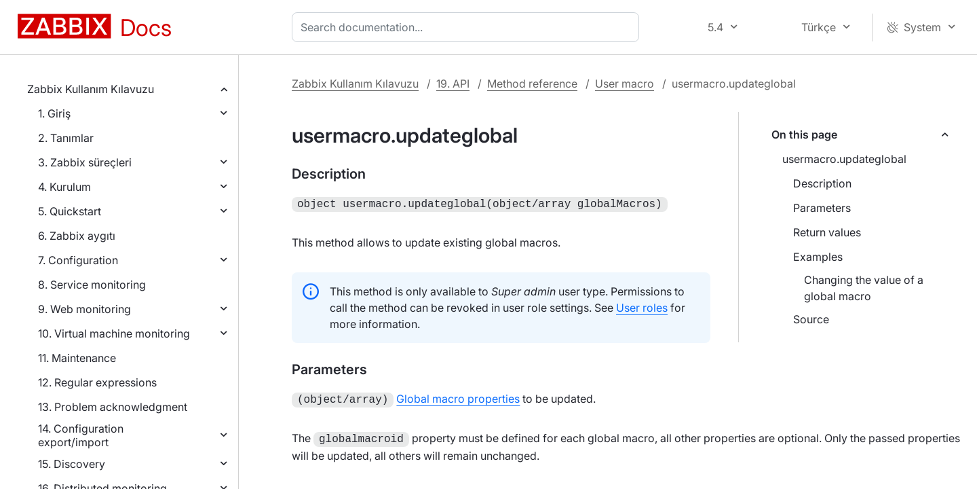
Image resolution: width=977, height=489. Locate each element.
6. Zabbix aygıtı (76, 235)
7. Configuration (78, 260)
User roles (642, 306)
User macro (624, 83)
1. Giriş (54, 113)
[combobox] (468, 27)
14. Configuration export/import (80, 435)
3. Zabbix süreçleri (85, 162)
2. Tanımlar (66, 138)
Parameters (822, 208)
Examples (818, 257)
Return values (827, 232)
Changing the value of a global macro (863, 288)
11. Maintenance (77, 358)
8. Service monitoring (92, 284)
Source (811, 319)
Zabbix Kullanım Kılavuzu (90, 89)
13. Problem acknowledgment (112, 407)
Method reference (532, 83)
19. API (453, 83)
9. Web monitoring (84, 309)
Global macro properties (458, 397)
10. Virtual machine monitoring (114, 333)
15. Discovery (71, 464)
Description (822, 183)
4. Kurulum (64, 187)
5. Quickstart (69, 211)
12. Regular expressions (97, 382)
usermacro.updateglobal (844, 159)
